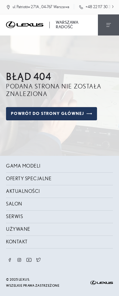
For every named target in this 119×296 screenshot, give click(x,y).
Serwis (14, 216)
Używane (18, 229)
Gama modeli (23, 166)
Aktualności (23, 191)
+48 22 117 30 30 (99, 7)
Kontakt (17, 241)
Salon (14, 204)
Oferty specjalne (29, 178)
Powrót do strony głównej (51, 113)
